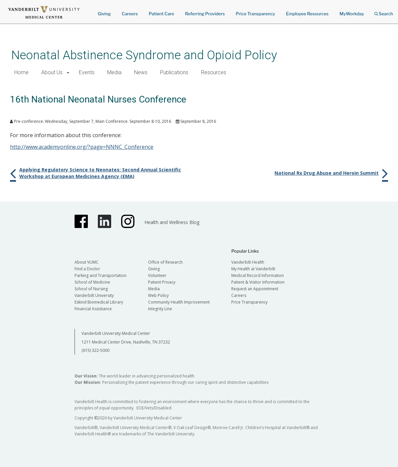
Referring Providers (205, 13)
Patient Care (161, 13)
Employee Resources (307, 13)
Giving (104, 13)
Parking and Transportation (100, 275)
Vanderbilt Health (247, 262)
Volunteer (157, 275)
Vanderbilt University (94, 295)
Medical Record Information (257, 275)
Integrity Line (160, 309)
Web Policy (158, 295)
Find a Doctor (87, 269)
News (140, 72)
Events (87, 72)
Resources (213, 72)
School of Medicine (92, 282)
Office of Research (165, 262)
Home (21, 72)
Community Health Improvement (179, 302)
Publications (174, 72)
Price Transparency (255, 13)
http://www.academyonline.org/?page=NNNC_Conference (81, 146)
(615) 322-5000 (95, 350)
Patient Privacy (161, 282)
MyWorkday (351, 13)
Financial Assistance (93, 309)
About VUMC (87, 262)
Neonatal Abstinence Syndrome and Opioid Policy (144, 55)
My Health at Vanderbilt (253, 269)
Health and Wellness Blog (171, 222)
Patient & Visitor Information (258, 282)
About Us (52, 72)
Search (383, 11)
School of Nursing (91, 289)
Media (114, 72)
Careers (130, 13)
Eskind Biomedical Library (99, 302)
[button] (68, 73)
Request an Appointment (254, 289)
